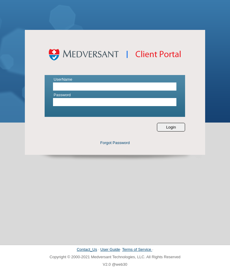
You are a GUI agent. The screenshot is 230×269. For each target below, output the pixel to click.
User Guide (110, 249)
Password (62, 95)
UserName (63, 79)
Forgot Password (115, 142)
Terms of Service (137, 249)
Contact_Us (87, 249)
